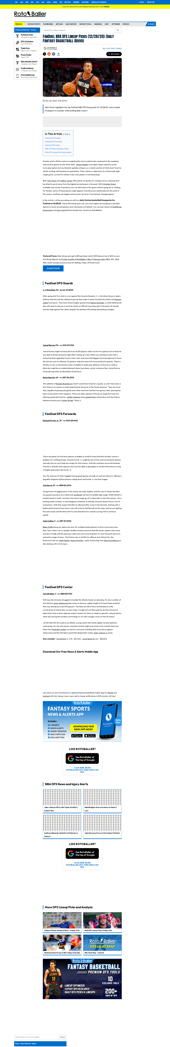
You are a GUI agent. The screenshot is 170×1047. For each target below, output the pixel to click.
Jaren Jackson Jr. (100, 633)
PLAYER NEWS (48, 24)
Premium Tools (27, 35)
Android (46, 696)
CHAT (107, 24)
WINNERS (76, 2)
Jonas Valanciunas (61, 603)
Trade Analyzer (27, 68)
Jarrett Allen (48, 594)
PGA (37, 2)
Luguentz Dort (90, 397)
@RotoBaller (114, 54)
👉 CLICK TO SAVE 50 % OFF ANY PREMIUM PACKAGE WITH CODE (85, 7)
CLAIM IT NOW (53, 268)
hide (66, 134)
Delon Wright (67, 400)
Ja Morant (78, 495)
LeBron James (66, 181)
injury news (61, 210)
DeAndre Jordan (59, 629)
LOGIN (141, 2)
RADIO (151, 24)
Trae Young (51, 181)
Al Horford (61, 639)
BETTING (68, 2)
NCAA (48, 2)
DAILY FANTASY (71, 24)
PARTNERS (85, 2)
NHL (32, 2)
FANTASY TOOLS (85, 24)
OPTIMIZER (116, 24)
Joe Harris (47, 485)
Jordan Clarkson (73, 397)
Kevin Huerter (49, 377)
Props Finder (26, 55)
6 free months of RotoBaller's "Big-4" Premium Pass (83, 259)
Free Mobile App (28, 75)
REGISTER (150, 2)
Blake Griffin (48, 527)
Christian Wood (109, 184)
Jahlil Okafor (64, 540)
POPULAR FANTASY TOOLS (25, 30)
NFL (16, 2)
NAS (43, 2)
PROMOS (126, 24)
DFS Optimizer (27, 41)
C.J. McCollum (49, 290)
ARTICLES (59, 24)
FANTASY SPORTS (34, 24)
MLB (21, 2)
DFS (61, 2)
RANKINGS (98, 24)
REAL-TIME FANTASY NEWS (25, 1044)
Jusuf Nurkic (88, 639)
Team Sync (25, 48)
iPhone (110, 693)
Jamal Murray (49, 345)
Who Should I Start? (29, 61)
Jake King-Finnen (114, 48)
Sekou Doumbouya (111, 540)
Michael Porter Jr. (51, 420)
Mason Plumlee (76, 540)
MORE (55, 2)
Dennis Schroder (97, 303)
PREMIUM (18, 24)
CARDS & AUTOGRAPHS (98, 2)
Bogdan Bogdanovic (64, 384)
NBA (27, 2)
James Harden (82, 164)
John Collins (48, 521)
